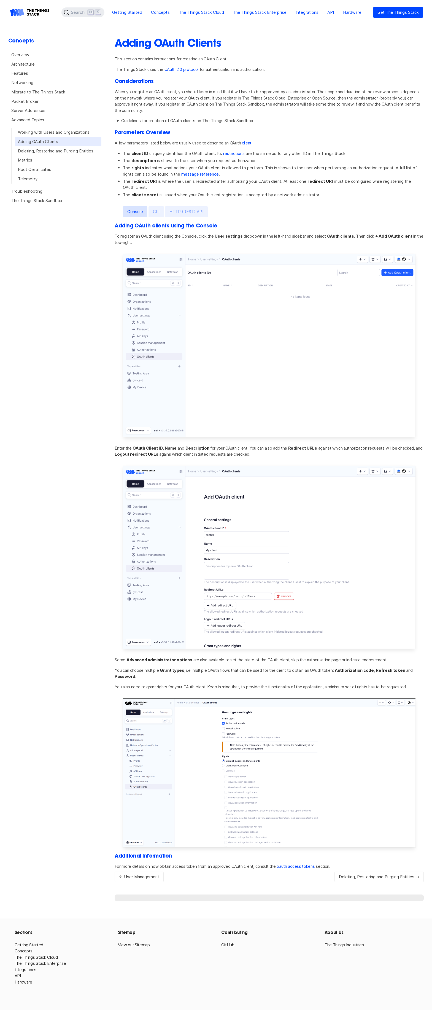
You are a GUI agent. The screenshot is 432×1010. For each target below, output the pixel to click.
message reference (200, 174)
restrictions (234, 153)
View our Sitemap (134, 944)
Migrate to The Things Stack (38, 92)
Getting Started (127, 12)
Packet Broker (25, 101)
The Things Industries (344, 944)
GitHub (227, 944)
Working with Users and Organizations (54, 132)
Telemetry (27, 178)
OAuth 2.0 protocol (181, 69)
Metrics (25, 160)
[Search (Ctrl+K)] (82, 12)
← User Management (139, 876)
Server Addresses (28, 110)
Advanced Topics (27, 119)
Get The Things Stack (398, 12)
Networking (22, 82)
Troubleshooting (26, 191)
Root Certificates (34, 169)
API (330, 12)
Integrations (307, 12)
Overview (20, 54)
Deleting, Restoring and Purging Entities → (379, 876)
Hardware (352, 12)
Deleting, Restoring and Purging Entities (55, 151)
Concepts (160, 12)
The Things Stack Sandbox (36, 200)
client (247, 143)
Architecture (23, 64)
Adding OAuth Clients (38, 141)
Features (19, 73)
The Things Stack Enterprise (260, 12)
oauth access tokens (296, 866)
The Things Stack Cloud (201, 12)
